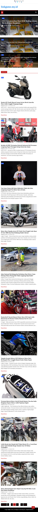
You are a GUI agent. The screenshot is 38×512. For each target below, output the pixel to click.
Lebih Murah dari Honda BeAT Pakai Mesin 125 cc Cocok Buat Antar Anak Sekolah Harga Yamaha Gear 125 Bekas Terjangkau (19, 445)
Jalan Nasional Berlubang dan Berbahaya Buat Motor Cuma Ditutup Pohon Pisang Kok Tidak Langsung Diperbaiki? (18, 274)
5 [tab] (23, 33)
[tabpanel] (19, 25)
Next (36, 25)
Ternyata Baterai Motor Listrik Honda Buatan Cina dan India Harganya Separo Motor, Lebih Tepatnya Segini (19, 402)
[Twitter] (17, 2)
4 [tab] (21, 33)
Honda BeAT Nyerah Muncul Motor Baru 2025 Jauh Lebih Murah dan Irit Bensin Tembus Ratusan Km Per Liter (17, 317)
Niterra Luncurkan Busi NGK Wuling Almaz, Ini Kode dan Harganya (19, 22)
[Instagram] (19, 2)
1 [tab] (15, 33)
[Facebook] (15, 2)
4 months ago (6, 25)
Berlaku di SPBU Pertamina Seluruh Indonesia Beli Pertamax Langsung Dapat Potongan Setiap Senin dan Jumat (19, 146)
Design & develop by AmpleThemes (23, 509)
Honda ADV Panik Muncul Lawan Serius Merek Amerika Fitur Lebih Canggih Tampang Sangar (17, 103)
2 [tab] (17, 33)
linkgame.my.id (9, 6)
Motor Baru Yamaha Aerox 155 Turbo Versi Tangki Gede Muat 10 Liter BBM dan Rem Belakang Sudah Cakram (19, 232)
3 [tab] (19, 33)
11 (17, 504)
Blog (3, 18)
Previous (1, 25)
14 (21, 504)
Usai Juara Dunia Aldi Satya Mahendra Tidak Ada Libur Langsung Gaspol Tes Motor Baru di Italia (17, 189)
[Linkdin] (21, 2)
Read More (4, 115)
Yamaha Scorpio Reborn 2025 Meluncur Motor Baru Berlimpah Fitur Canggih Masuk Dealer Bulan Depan (16, 359)
